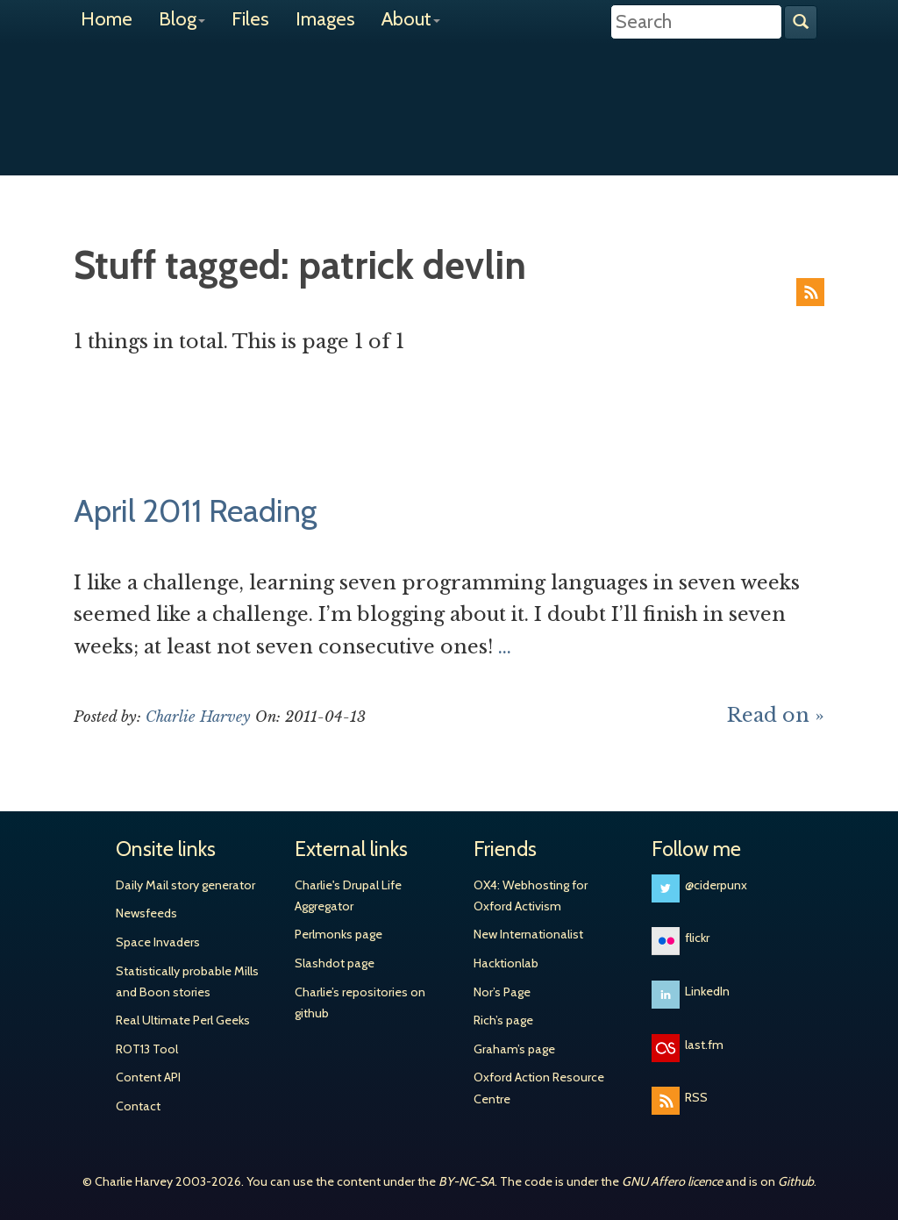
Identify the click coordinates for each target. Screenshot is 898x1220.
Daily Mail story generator (185, 885)
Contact (138, 1106)
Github (796, 1181)
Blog (182, 19)
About (410, 19)
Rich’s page (503, 1020)
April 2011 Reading (195, 510)
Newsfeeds (146, 913)
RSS (810, 292)
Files (250, 19)
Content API (148, 1077)
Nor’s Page (502, 992)
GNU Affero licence (672, 1181)
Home (106, 19)
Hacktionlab (506, 963)
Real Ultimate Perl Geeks (183, 1020)
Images (325, 19)
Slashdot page (334, 963)
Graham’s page (514, 1049)
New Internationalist (528, 934)
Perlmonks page (338, 934)
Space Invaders (158, 942)
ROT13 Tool (147, 1049)
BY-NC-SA (466, 1181)
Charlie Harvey (449, 93)
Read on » (775, 715)
